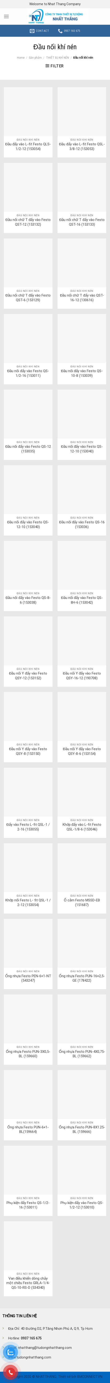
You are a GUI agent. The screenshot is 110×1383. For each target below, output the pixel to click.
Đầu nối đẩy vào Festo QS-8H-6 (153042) (82, 600)
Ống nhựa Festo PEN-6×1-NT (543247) (28, 978)
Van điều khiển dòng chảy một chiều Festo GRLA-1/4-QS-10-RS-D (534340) (28, 1283)
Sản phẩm (35, 57)
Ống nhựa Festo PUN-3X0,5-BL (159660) (28, 1053)
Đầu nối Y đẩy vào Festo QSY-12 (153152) (28, 675)
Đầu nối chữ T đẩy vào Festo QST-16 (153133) (82, 222)
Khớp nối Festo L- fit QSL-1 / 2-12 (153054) (28, 902)
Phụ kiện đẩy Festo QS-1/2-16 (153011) (28, 1205)
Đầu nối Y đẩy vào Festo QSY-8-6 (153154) (82, 751)
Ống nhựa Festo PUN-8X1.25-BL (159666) (82, 1129)
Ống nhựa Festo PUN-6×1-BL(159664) (28, 1129)
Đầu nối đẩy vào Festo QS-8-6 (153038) (28, 600)
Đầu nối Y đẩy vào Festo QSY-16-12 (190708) (82, 675)
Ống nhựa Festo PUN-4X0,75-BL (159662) (82, 1053)
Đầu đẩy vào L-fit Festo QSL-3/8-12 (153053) (82, 146)
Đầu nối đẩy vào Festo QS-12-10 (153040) (82, 448)
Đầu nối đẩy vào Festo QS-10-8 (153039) (82, 373)
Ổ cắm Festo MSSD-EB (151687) (82, 902)
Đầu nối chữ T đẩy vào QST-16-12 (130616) (82, 297)
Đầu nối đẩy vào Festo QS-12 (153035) (28, 448)
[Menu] (6, 16)
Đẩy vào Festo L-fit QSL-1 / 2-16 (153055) (28, 826)
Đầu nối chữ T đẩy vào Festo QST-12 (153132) (28, 222)
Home (21, 57)
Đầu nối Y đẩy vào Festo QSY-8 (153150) (28, 751)
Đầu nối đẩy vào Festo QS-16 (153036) (82, 524)
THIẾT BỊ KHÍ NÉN (57, 57)
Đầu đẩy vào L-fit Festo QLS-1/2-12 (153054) (28, 146)
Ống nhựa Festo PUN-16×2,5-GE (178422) (82, 978)
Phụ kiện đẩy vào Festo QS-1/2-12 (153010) (82, 1205)
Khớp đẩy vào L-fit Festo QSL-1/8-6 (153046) (82, 826)
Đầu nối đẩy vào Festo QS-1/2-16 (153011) (28, 373)
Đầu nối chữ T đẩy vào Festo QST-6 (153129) (28, 297)
